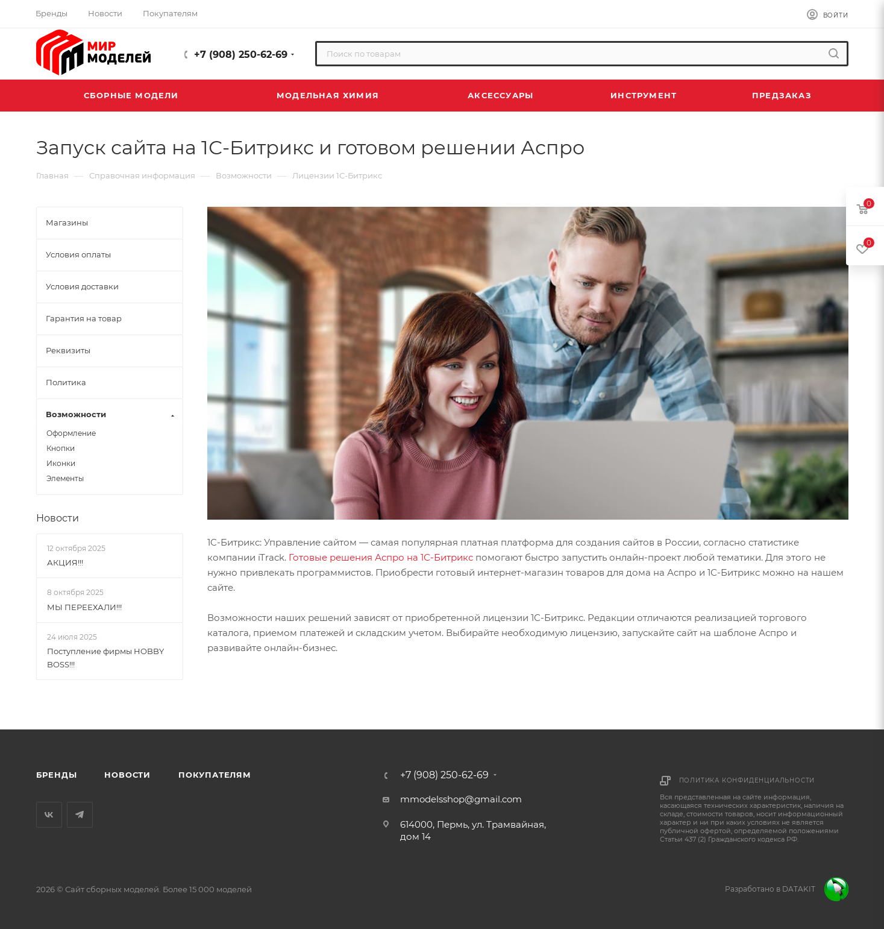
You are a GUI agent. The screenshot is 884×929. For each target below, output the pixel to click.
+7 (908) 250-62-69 (240, 54)
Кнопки (60, 448)
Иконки (60, 463)
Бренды (56, 774)
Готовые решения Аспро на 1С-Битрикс (381, 557)
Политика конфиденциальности (747, 780)
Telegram (80, 815)
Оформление (71, 433)
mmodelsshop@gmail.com (461, 799)
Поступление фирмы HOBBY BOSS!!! (105, 657)
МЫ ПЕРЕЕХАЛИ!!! (84, 606)
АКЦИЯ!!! (65, 562)
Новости (57, 518)
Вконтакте (49, 815)
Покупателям (214, 774)
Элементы (65, 478)
